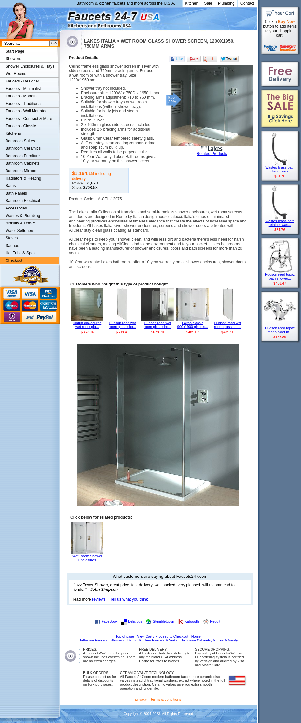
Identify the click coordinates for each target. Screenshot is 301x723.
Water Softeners (20, 230)
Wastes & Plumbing (23, 215)
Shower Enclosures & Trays (30, 66)
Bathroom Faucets (93, 640)
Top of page (125, 636)
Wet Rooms (16, 73)
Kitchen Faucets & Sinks (158, 640)
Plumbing (226, 3)
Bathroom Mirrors (21, 171)
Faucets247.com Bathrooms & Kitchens (62, 17)
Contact (247, 3)
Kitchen (191, 3)
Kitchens (13, 133)
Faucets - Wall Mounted (27, 111)
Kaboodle (192, 621)
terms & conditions (166, 699)
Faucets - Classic (21, 126)
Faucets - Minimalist (23, 88)
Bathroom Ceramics (23, 148)
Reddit (215, 621)
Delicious (135, 621)
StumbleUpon (163, 621)
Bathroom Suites (20, 141)
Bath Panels (16, 193)
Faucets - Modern (21, 96)
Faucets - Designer (22, 81)
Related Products (212, 153)
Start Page (15, 51)
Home (196, 636)
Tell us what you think (129, 599)
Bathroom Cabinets (23, 163)
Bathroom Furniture (23, 156)
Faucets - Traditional (24, 103)
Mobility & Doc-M (20, 223)
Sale (208, 3)
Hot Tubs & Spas (20, 253)
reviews (99, 599)
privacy (141, 699)
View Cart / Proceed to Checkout (162, 636)
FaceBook (109, 621)
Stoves (12, 238)
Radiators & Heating (23, 178)
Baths (11, 186)
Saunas (12, 245)
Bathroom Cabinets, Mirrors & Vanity (209, 640)
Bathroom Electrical (23, 200)
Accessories (16, 208)
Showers (13, 59)
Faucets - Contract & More (29, 118)
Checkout (14, 260)
